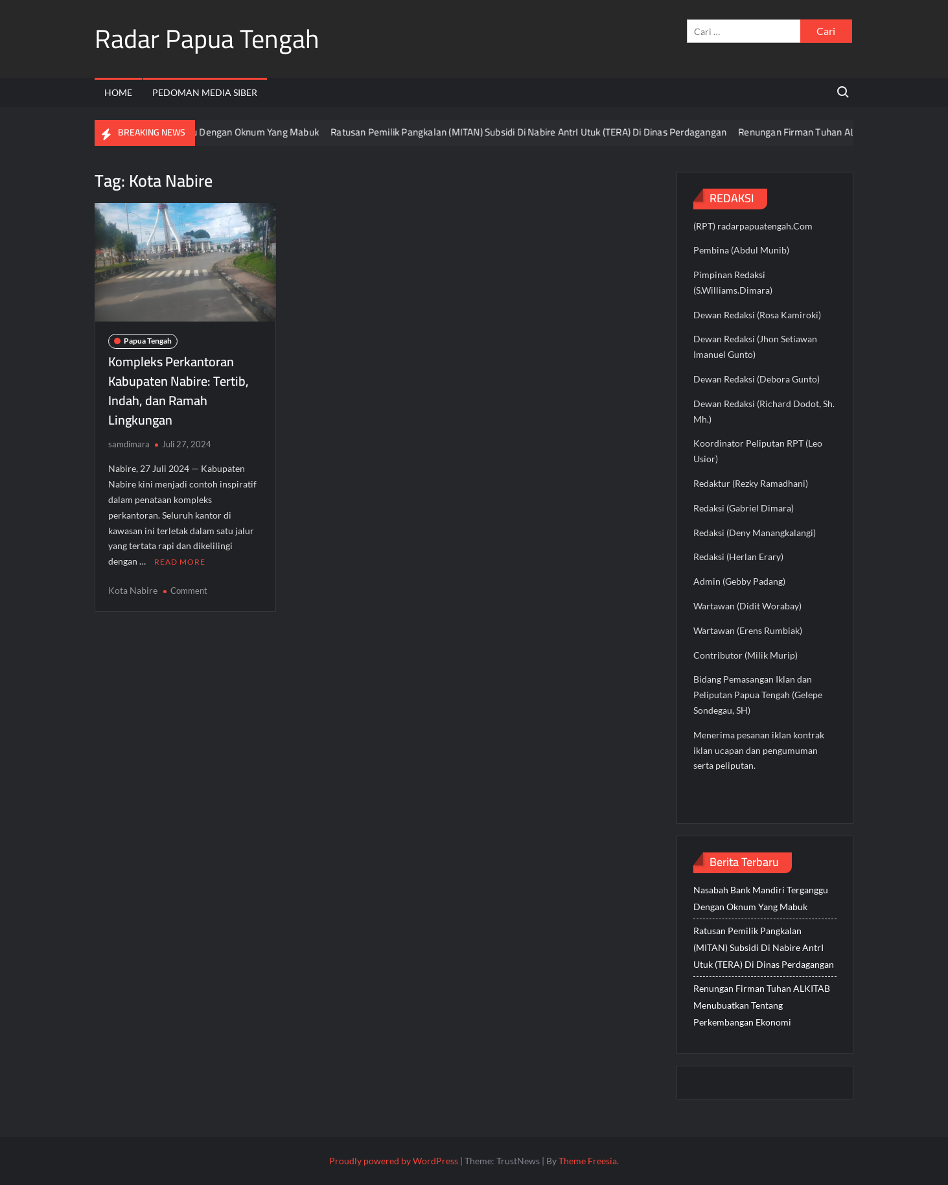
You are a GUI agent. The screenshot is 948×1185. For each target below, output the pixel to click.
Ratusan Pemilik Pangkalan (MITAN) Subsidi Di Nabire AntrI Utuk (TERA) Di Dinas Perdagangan (540, 132)
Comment (188, 590)
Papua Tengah (148, 341)
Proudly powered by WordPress (393, 1160)
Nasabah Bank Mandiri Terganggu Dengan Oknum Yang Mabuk (198, 132)
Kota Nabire (132, 590)
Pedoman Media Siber (204, 92)
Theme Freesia (588, 1160)
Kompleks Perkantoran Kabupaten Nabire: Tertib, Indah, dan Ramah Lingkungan (178, 390)
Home (118, 92)
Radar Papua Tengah (207, 38)
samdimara (129, 444)
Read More (179, 562)
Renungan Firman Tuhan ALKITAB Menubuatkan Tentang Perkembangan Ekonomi (761, 1005)
